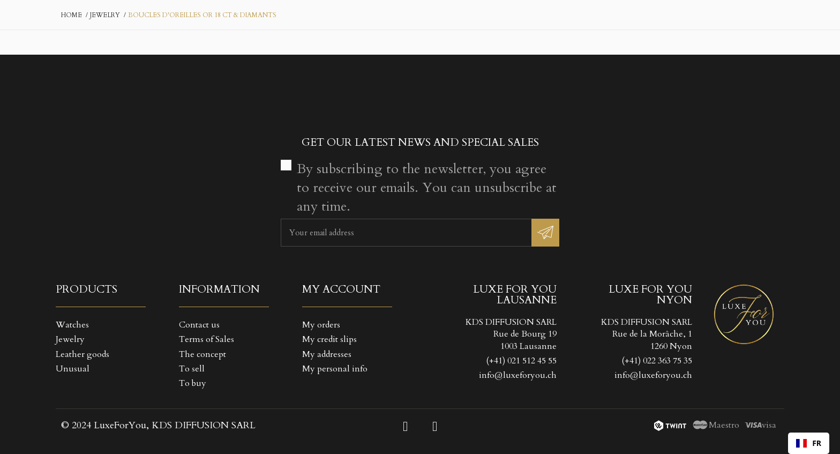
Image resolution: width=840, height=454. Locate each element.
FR (808, 443)
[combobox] (808, 443)
